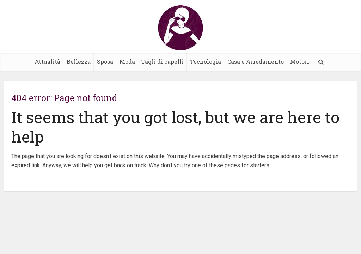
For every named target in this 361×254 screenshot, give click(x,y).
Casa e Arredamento (255, 61)
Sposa (105, 61)
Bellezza (79, 61)
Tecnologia (205, 61)
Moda (127, 61)
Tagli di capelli (162, 61)
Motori (299, 61)
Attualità (47, 61)
